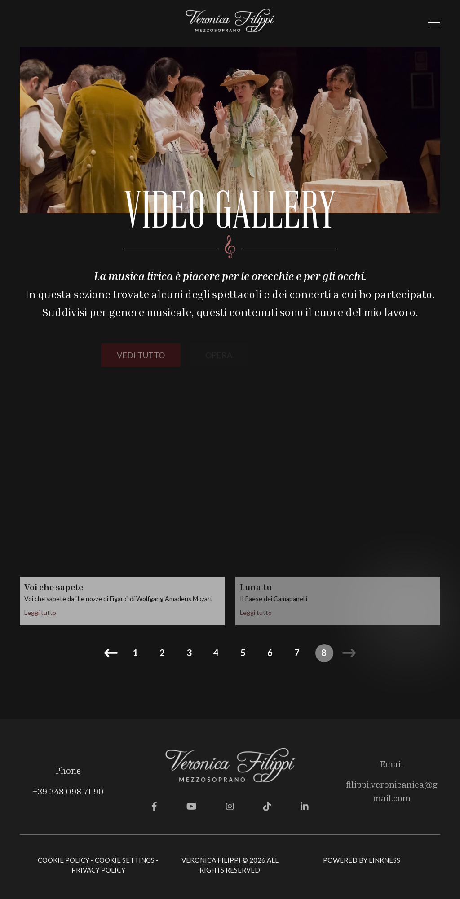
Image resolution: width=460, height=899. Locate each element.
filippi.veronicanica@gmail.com (392, 791)
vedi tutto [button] (141, 355)
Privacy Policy (98, 870)
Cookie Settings (125, 860)
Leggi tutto (40, 612)
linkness (384, 860)
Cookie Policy (63, 860)
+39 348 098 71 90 (68, 790)
